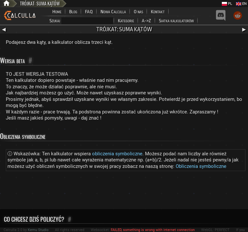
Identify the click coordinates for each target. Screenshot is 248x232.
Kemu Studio (38, 230)
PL (227, 4)
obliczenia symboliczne (117, 154)
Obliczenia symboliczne (201, 166)
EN (241, 4)
